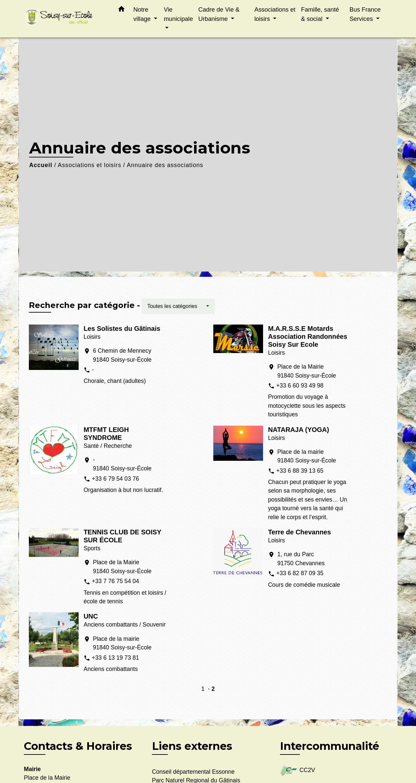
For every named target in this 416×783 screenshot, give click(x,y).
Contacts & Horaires (78, 746)
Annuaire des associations (165, 165)
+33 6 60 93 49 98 (299, 385)
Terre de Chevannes (299, 532)
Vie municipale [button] (178, 14)
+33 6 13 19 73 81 (115, 657)
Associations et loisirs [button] (275, 14)
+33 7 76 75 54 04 (115, 581)
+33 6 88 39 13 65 (299, 470)
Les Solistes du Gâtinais (122, 328)
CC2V (297, 770)
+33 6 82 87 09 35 (299, 573)
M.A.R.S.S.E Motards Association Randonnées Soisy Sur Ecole (307, 336)
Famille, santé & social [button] (320, 14)
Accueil (40, 165)
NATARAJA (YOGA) (298, 429)
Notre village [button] (142, 14)
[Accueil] (65, 18)
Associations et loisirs (89, 165)
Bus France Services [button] (365, 14)
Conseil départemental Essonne (193, 771)
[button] (121, 10)
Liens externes (192, 746)
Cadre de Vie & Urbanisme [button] (219, 14)
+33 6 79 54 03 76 (115, 478)
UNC (91, 616)
